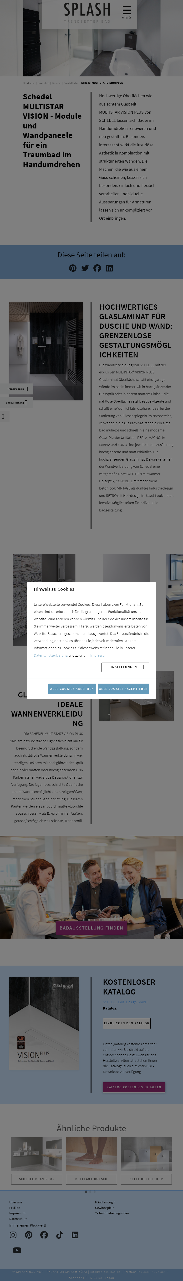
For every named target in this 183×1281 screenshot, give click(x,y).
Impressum (98, 655)
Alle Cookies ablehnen (72, 689)
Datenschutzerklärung (51, 655)
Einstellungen (123, 667)
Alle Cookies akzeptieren (123, 689)
